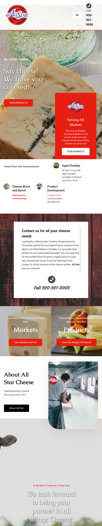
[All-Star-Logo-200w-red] (17, 6)
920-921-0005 (89, 20)
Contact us (52, 195)
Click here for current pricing (19, 197)
